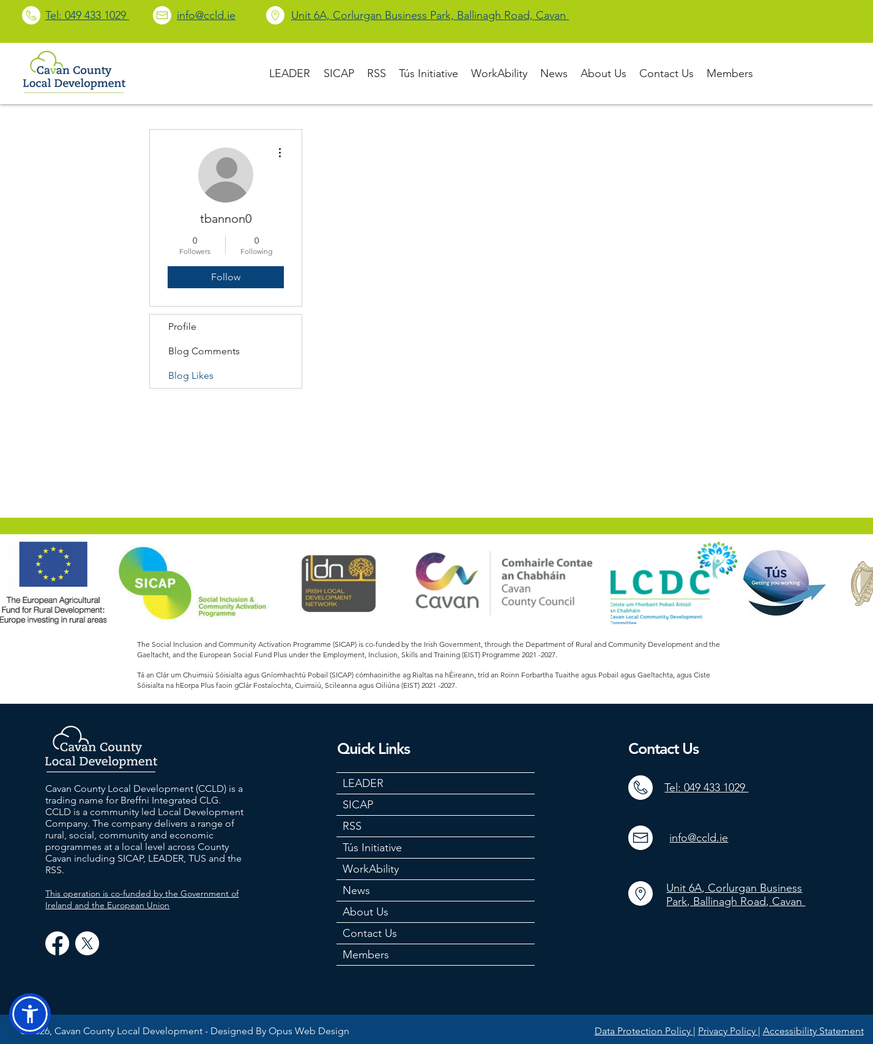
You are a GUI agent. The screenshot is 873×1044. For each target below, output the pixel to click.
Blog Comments (204, 351)
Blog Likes (191, 375)
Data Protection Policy (644, 1031)
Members (366, 954)
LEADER (363, 783)
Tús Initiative (372, 847)
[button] (30, 1014)
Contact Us (370, 933)
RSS (352, 826)
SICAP (358, 804)
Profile (182, 326)
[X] (87, 943)
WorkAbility (371, 869)
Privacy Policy (728, 1031)
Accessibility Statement (813, 1031)
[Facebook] (57, 943)
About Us (365, 912)
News (356, 890)
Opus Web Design (309, 1031)
